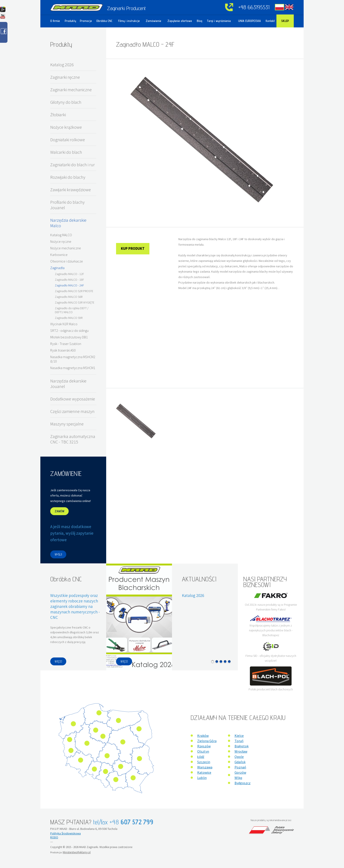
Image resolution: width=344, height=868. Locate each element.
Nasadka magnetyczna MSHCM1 (72, 368)
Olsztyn (203, 751)
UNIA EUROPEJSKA (249, 21)
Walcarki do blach (66, 152)
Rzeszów (204, 746)
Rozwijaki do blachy (67, 177)
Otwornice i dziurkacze (66, 261)
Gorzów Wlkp (240, 775)
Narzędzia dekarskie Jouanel (68, 383)
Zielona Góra (207, 741)
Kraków (203, 735)
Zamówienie (153, 21)
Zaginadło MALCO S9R (68, 318)
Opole (239, 756)
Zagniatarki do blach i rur (72, 164)
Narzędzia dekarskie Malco (68, 222)
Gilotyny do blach (65, 102)
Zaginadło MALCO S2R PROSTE (74, 291)
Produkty (70, 21)
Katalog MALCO (61, 235)
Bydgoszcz (243, 783)
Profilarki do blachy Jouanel (67, 204)
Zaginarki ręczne (65, 77)
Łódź (200, 756)
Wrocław (241, 751)
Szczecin (203, 762)
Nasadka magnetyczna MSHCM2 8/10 (72, 359)
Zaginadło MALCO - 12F (69, 274)
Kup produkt (133, 248)
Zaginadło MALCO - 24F (69, 285)
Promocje (86, 21)
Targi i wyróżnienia (219, 21)
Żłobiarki (58, 114)
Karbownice (59, 254)
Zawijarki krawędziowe (70, 189)
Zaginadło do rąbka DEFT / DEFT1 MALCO (71, 310)
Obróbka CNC (104, 21)
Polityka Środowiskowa (65, 833)
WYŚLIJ (58, 554)
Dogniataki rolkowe (67, 139)
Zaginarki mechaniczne (71, 89)
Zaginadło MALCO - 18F (69, 280)
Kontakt (270, 21)
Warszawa (204, 767)
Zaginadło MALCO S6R (68, 297)
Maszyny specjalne (67, 424)
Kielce (239, 735)
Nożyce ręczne (60, 241)
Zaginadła (57, 268)
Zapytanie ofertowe (179, 21)
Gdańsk (240, 762)
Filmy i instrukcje (129, 21)
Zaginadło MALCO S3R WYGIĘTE (74, 302)
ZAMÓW (59, 511)
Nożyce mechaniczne (65, 248)
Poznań (240, 767)
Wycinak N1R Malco (63, 324)
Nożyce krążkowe (66, 127)
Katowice (204, 772)
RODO (54, 837)
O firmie (55, 21)
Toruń (239, 741)
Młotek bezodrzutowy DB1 (69, 337)
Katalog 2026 (62, 64)
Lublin (202, 777)
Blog (199, 21)
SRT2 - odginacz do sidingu (69, 330)
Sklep (285, 21)
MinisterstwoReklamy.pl (77, 852)
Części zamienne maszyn (72, 411)
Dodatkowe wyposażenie (72, 399)
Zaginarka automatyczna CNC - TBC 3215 (72, 439)
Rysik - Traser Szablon (65, 343)
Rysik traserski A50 (63, 350)
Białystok (242, 746)
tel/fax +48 (123, 822)
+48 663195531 (253, 7)
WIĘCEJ (58, 661)
